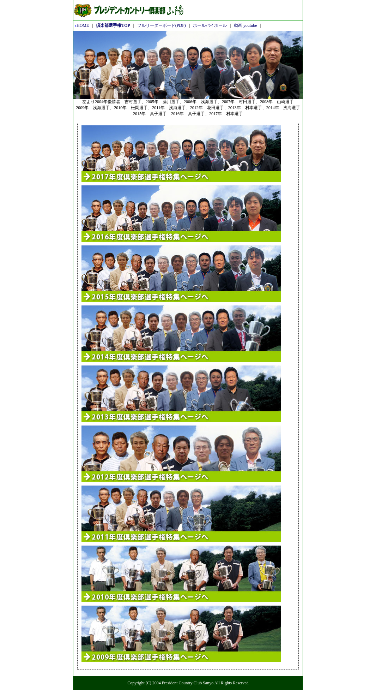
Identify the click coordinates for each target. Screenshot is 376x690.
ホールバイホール (210, 25)
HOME (81, 25)
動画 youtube (245, 25)
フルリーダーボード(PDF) (161, 25)
